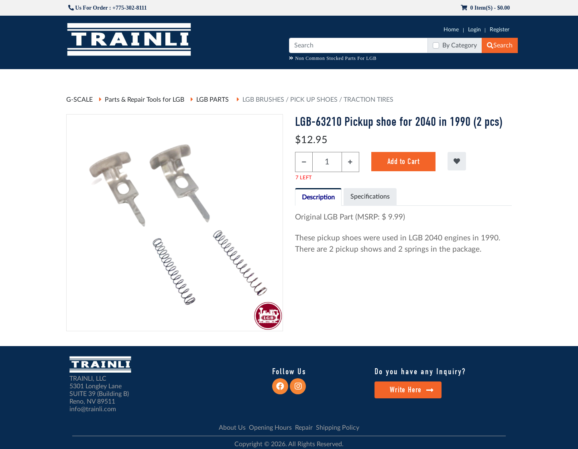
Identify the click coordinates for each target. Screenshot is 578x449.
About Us (232, 427)
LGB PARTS (213, 99)
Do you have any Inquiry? (420, 371)
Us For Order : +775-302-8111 (107, 8)
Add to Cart (403, 161)
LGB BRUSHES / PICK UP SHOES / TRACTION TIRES (317, 99)
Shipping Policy (337, 427)
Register (499, 30)
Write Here (412, 389)
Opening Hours (270, 427)
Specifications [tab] (370, 196)
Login (474, 30)
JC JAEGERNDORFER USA (173, 77)
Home (451, 30)
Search (500, 45)
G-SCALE (78, 77)
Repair (304, 427)
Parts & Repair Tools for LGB (144, 99)
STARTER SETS (458, 77)
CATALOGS (118, 77)
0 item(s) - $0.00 (485, 8)
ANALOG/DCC (272, 77)
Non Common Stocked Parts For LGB (333, 58)
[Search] (358, 45)
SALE (425, 77)
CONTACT (498, 77)
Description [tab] (318, 197)
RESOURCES (230, 77)
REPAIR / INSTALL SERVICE (333, 77)
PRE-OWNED (393, 77)
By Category (459, 45)
